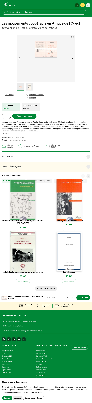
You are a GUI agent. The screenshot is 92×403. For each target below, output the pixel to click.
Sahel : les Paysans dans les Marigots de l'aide (23, 272)
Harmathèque (40, 351)
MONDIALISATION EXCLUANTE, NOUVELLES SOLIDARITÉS (23, 222)
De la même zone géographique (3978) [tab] (70, 181)
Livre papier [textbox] (50, 298)
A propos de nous (7, 351)
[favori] (34, 216)
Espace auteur (6, 370)
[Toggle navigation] (88, 12)
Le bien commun (41, 368)
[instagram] (4, 340)
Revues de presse (7, 359)
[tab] (11, 107)
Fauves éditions (41, 362)
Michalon (39, 365)
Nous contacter (79, 348)
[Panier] (88, 5)
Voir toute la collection (47, 289)
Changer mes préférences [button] (33, 398)
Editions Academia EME (44, 359)
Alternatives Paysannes (18, 140)
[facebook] (24, 340)
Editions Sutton (41, 370)
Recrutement (6, 365)
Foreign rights (6, 373)
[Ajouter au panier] (23, 232)
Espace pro (5, 368)
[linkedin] (14, 340)
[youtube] (19, 340)
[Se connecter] (82, 5)
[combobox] (52, 298)
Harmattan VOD (41, 357)
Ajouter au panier (24, 116)
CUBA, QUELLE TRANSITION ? (69, 220)
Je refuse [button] (17, 398)
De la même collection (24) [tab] (13, 181)
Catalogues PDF (7, 357)
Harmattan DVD (41, 354)
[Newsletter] (77, 5)
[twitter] (9, 340)
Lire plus (5, 133)
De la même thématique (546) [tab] (40, 181)
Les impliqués (40, 376)
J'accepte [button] (7, 398)
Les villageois (69, 272)
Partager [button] (31, 98)
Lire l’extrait (8, 95)
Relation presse (7, 362)
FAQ (3, 354)
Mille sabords (40, 373)
